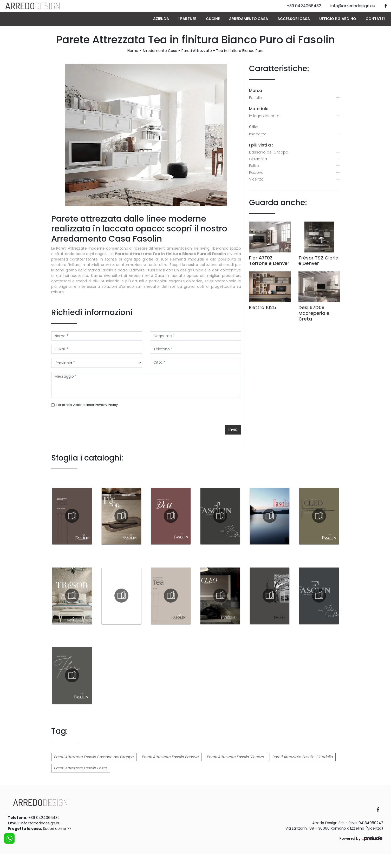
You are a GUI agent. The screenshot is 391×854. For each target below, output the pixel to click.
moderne (257, 134)
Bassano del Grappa (268, 152)
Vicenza (256, 179)
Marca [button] (255, 90)
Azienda (161, 18)
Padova (256, 172)
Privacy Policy (106, 404)
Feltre (254, 165)
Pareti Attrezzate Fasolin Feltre (80, 768)
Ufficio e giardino (337, 18)
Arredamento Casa (248, 18)
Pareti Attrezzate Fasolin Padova (170, 756)
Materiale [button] (258, 108)
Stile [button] (253, 127)
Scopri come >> (57, 828)
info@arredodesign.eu (41, 823)
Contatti (375, 18)
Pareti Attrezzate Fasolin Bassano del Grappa (94, 756)
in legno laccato (264, 115)
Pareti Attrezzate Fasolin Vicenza (235, 756)
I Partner (187, 18)
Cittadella (258, 159)
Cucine (213, 18)
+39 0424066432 (44, 817)
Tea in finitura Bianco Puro (240, 50)
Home (132, 50)
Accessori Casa (293, 18)
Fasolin (255, 97)
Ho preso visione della (87, 404)
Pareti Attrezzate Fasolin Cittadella (302, 756)
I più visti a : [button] (261, 145)
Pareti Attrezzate (196, 50)
